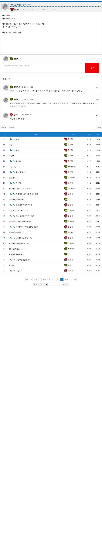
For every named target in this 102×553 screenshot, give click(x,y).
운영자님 (12, 177)
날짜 (88, 134)
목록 (99, 127)
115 (53, 279)
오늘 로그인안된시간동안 (18, 210)
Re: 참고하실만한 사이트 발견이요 (25, 194)
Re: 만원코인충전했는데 (22, 260)
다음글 (11, 127)
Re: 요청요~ (17, 161)
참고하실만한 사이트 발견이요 (20, 188)
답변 (97, 87)
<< (27, 279)
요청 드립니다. (14, 166)
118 (66, 279)
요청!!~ (12, 265)
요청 (10, 145)
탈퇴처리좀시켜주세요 (17, 199)
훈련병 (15, 58)
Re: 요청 (16, 139)
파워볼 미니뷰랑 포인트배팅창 (20, 221)
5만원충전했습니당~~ (17, 249)
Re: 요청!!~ (17, 271)
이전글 (3, 127)
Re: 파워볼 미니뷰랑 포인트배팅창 (25, 227)
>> (75, 279)
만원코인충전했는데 (16, 254)
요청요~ (12, 155)
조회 (97, 134)
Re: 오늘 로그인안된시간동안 (24, 216)
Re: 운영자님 (17, 183)
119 (70, 279)
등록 (92, 67)
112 (40, 279)
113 (44, 279)
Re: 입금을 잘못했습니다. (22, 238)
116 (57, 279)
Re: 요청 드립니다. (20, 172)
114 (48, 279)
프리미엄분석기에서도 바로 (19, 243)
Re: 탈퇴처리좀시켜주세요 (22, 205)
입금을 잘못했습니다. (17, 232)
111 (35, 279)
